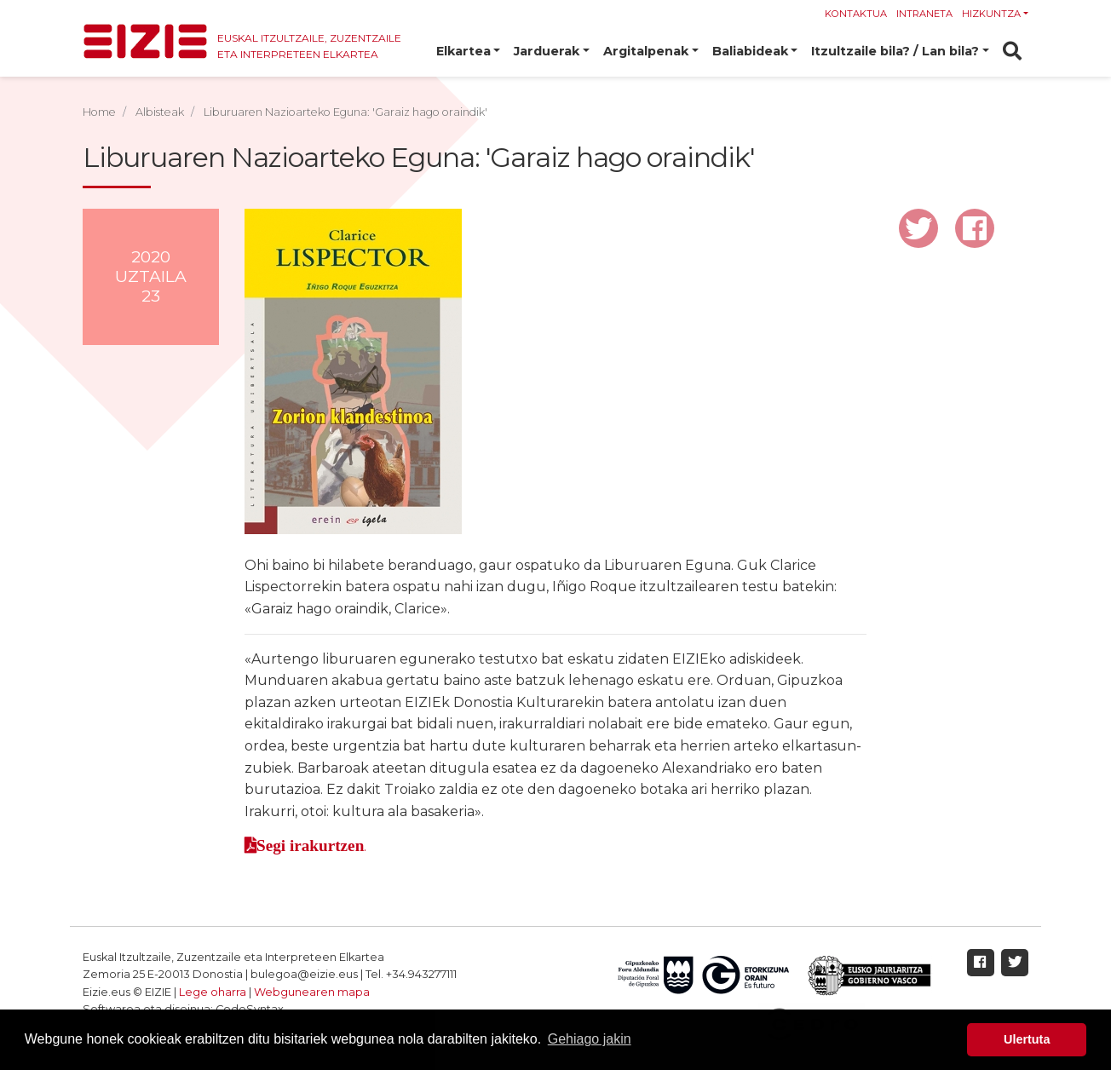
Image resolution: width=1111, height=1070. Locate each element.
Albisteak (159, 112)
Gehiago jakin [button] (589, 1039)
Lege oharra (212, 992)
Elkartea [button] (463, 51)
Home (99, 112)
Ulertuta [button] (1027, 1039)
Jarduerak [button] (546, 51)
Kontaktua (856, 14)
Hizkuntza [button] (991, 14)
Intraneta (924, 14)
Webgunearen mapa (312, 992)
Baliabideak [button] (750, 51)
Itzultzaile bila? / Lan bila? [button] (895, 51)
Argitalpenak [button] (645, 51)
